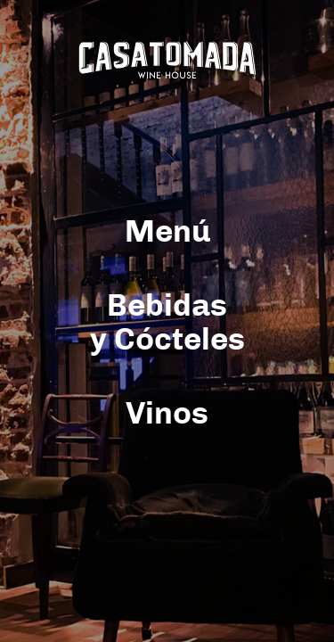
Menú (167, 232)
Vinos (167, 414)
